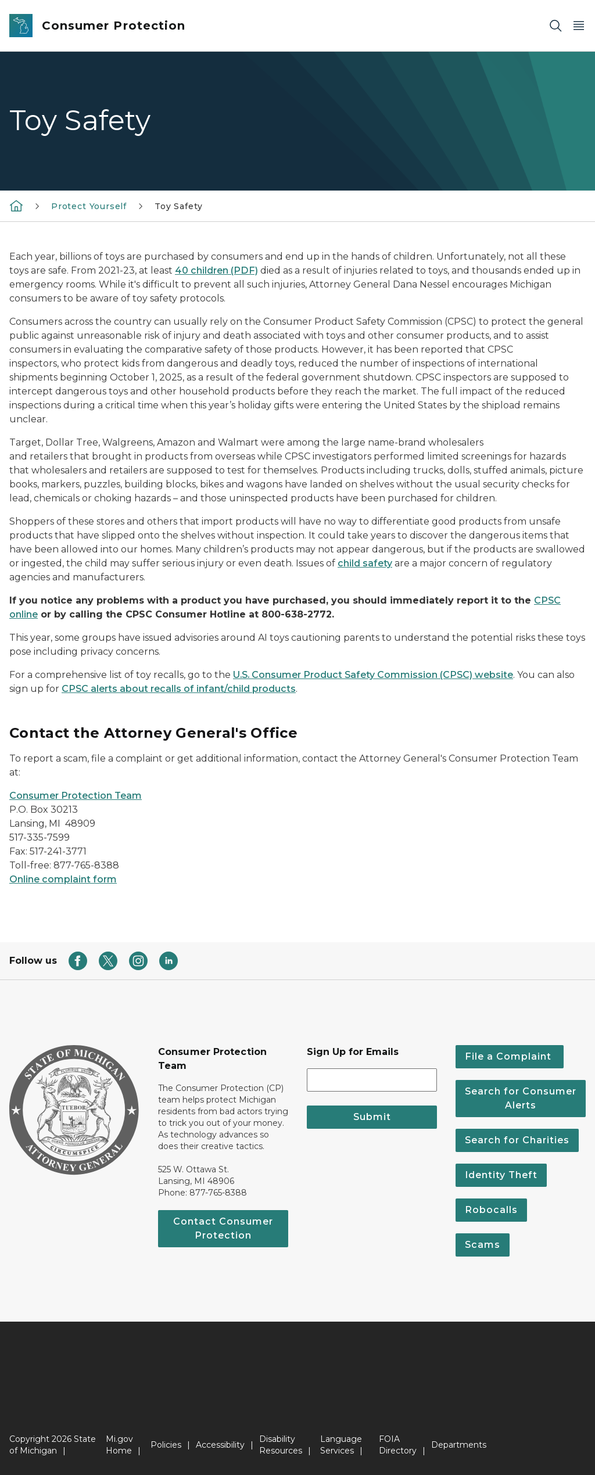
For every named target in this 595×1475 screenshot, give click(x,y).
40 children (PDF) (216, 270)
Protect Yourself (89, 206)
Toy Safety (178, 206)
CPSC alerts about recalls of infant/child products (179, 688)
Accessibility (220, 1445)
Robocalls (491, 1209)
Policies (165, 1445)
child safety (365, 563)
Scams (482, 1244)
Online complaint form (63, 879)
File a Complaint (509, 1056)
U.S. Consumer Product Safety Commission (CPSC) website (373, 674)
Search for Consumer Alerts (520, 1098)
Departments (458, 1445)
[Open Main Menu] (579, 26)
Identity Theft (501, 1174)
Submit (372, 1116)
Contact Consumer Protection (223, 1228)
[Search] (555, 26)
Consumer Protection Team (75, 795)
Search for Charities (517, 1140)
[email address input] (372, 1080)
